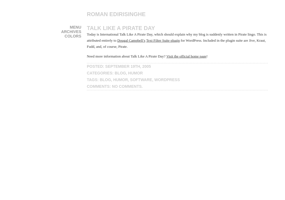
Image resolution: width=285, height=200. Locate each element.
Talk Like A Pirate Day (121, 28)
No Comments (127, 86)
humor (135, 73)
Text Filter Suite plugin (163, 40)
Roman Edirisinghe (116, 14)
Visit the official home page (186, 56)
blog (120, 73)
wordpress (167, 80)
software (141, 80)
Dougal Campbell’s (131, 40)
